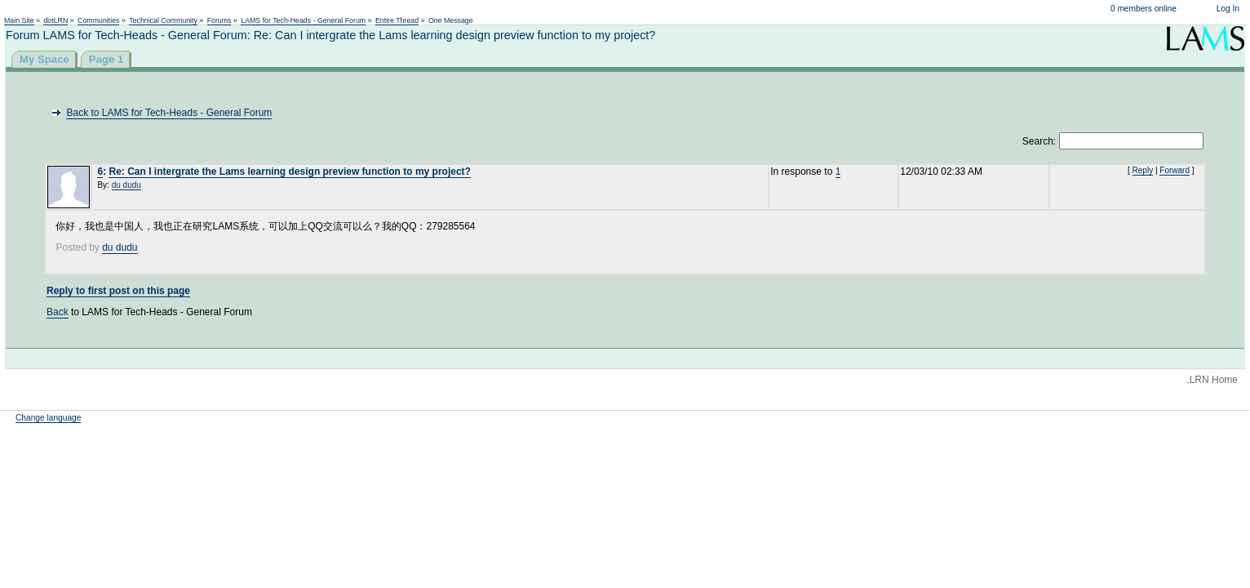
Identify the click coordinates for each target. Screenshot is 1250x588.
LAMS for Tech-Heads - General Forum (303, 20)
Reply (1143, 170)
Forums (219, 20)
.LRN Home (1212, 379)
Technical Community (163, 20)
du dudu (126, 184)
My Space (44, 59)
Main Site (19, 20)
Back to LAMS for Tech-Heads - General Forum (169, 112)
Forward (1174, 170)
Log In (1228, 8)
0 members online (1143, 8)
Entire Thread (397, 20)
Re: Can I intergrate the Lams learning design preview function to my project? (289, 171)
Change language (48, 417)
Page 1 (106, 59)
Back (58, 312)
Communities (98, 20)
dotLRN (55, 20)
